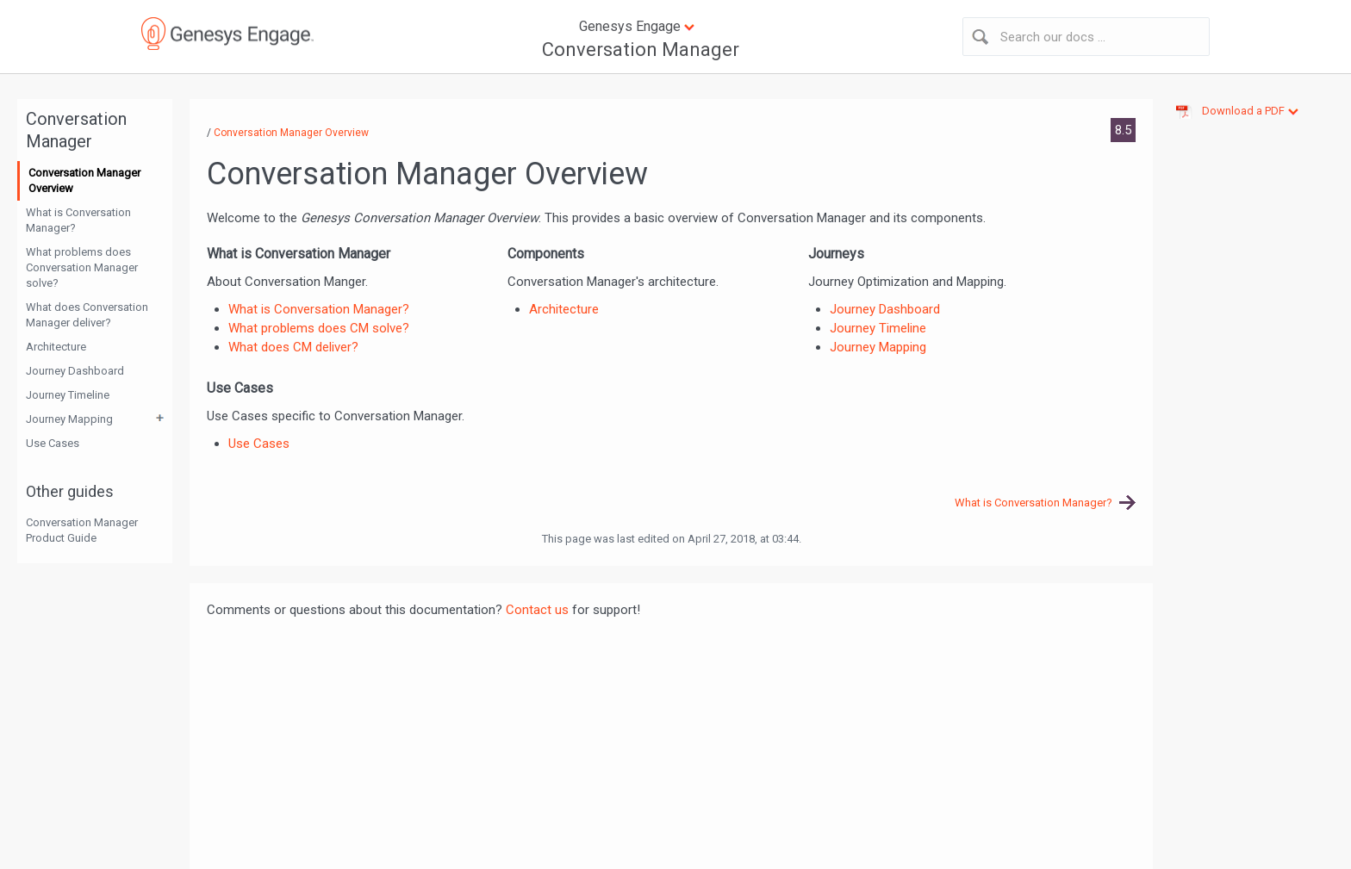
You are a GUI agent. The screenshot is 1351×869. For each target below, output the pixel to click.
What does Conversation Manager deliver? (87, 315)
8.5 (1123, 130)
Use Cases (52, 443)
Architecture (56, 346)
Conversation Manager (640, 49)
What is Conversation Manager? (78, 220)
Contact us (537, 610)
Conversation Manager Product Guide (82, 530)
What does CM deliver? (293, 347)
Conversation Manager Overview (84, 180)
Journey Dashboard (75, 370)
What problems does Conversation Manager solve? (82, 267)
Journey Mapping (69, 419)
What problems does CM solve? (318, 328)
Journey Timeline (67, 394)
